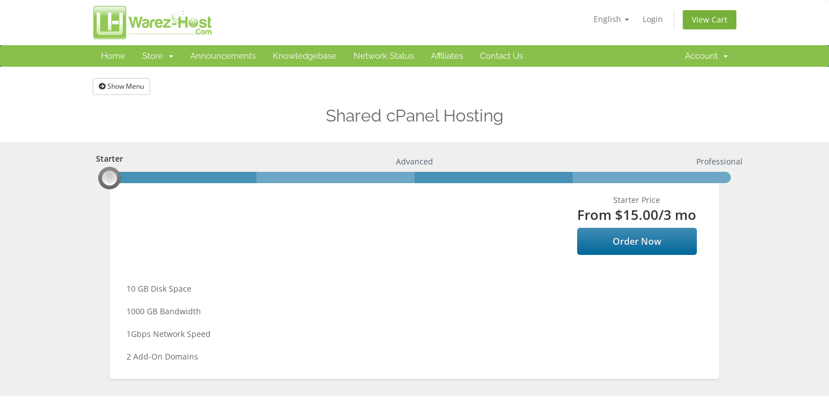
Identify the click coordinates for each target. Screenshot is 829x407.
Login (653, 19)
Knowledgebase (305, 56)
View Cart (709, 19)
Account (706, 56)
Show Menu (121, 86)
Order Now (637, 241)
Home (113, 56)
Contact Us (501, 56)
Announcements (223, 56)
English (611, 19)
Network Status (384, 56)
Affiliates (447, 56)
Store (157, 56)
